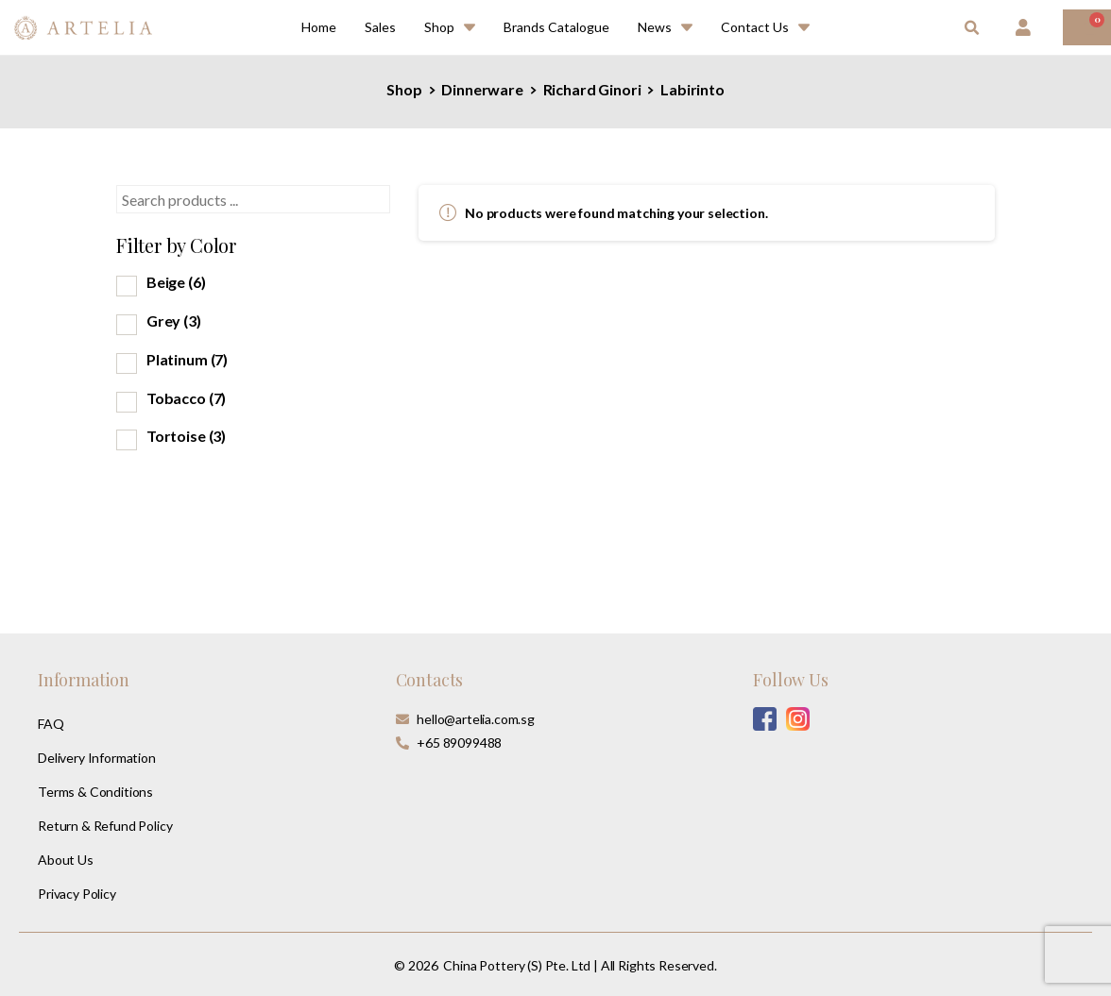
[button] (971, 28)
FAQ (51, 724)
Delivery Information (97, 758)
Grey (173, 320)
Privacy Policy (77, 894)
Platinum (187, 359)
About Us (66, 860)
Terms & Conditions (95, 792)
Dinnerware (481, 89)
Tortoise (186, 436)
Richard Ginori (591, 89)
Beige (176, 282)
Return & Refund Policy (105, 826)
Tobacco (186, 398)
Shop (403, 89)
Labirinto (691, 89)
